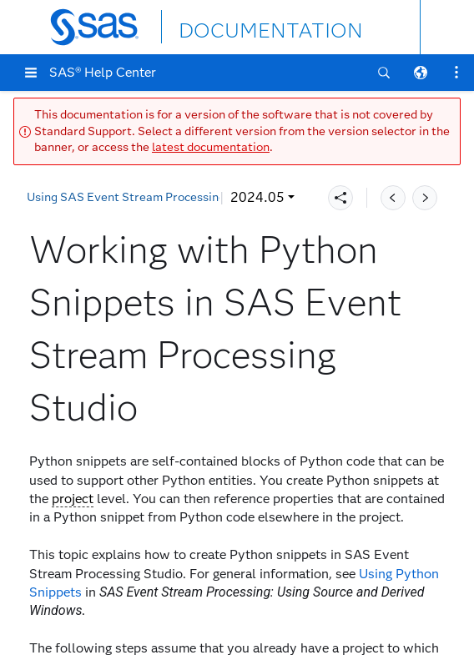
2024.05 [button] (65, 197)
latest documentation (211, 147)
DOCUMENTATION (239, 26)
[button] (31, 72)
